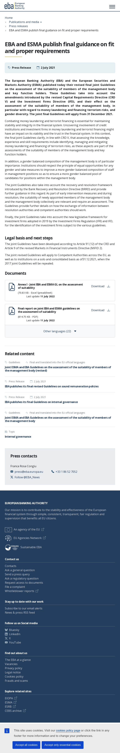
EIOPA (9, 698)
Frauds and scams (16, 681)
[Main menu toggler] (111, 6)
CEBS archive (13, 711)
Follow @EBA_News (27, 477)
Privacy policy (13, 668)
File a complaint (15, 587)
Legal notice (13, 672)
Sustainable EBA (23, 547)
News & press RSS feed (20, 612)
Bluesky (14, 630)
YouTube (15, 642)
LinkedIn (14, 634)
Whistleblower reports (19, 591)
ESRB (8, 706)
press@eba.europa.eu (29, 472)
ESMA (8, 702)
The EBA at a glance (18, 660)
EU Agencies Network (23, 538)
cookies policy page (68, 730)
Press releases (18, 26)
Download (100, 286)
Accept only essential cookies (62, 744)
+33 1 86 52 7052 (66, 472)
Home (9, 18)
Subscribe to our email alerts (23, 608)
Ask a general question (20, 570)
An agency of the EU (22, 529)
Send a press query (17, 574)
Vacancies (11, 664)
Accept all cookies (26, 744)
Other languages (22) (60, 331)
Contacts (10, 566)
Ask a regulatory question (22, 578)
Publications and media (24, 22)
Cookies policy (14, 676)
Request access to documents (24, 583)
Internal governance (18, 436)
